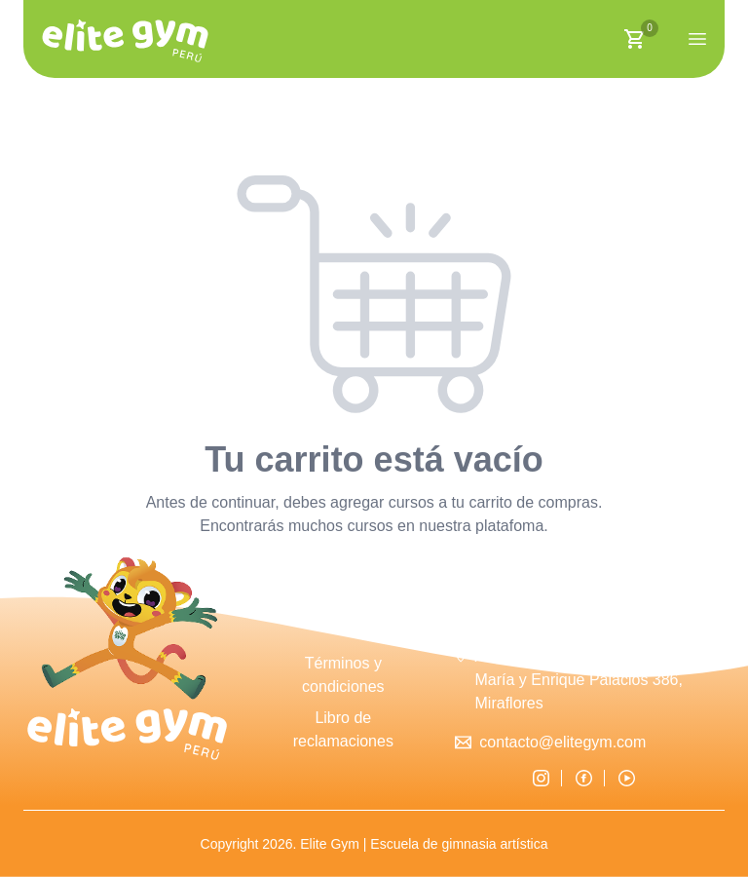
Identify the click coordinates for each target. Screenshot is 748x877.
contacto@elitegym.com (562, 742)
